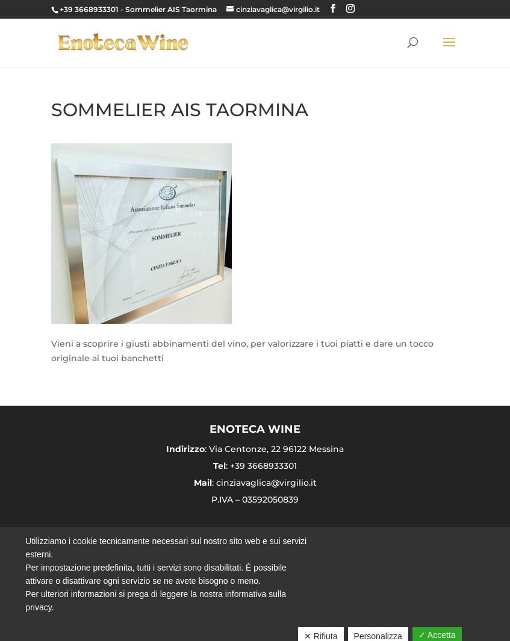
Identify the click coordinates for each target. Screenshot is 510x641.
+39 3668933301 (89, 9)
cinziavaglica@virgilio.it (266, 482)
